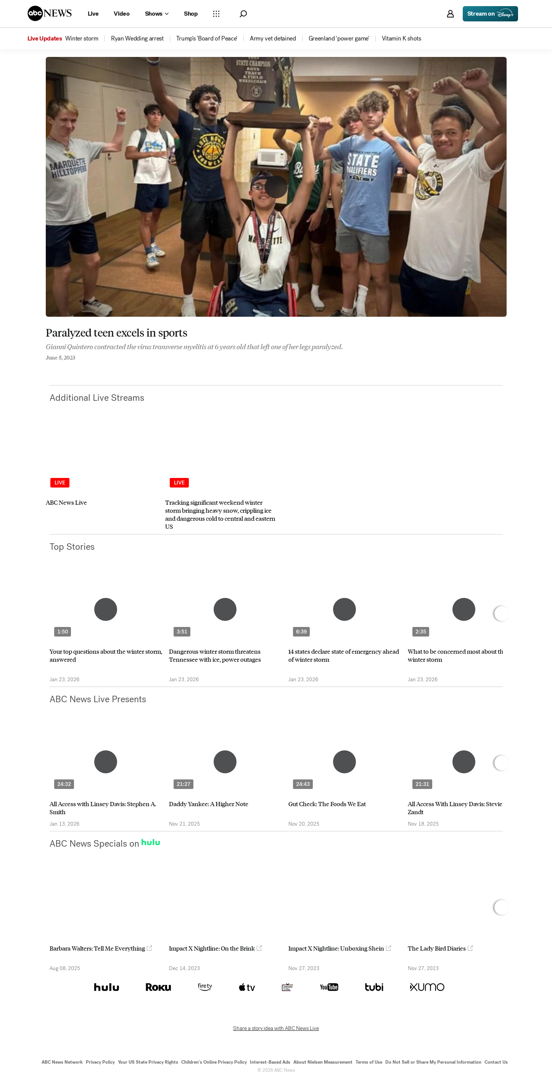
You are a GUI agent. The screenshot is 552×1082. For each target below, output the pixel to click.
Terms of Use (369, 1062)
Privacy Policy (100, 1062)
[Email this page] (78, 368)
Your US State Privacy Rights (148, 1062)
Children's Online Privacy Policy (214, 1062)
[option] (102, 479)
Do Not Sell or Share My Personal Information (433, 1062)
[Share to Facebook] (47, 368)
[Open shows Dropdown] (156, 14)
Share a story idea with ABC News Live (276, 1028)
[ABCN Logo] (49, 13)
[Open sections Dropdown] (216, 13)
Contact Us (496, 1062)
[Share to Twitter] (63, 368)
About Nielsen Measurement (322, 1062)
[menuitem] (81, 38)
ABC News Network (62, 1062)
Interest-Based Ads (270, 1062)
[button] (243, 14)
